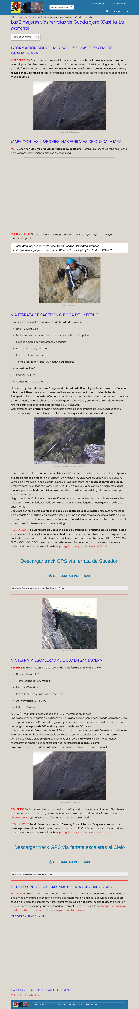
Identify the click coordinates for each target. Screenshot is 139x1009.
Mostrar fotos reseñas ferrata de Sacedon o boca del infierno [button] (38, 588)
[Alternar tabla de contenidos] (35, 37)
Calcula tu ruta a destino (25, 995)
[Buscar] (71, 7)
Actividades (98, 3)
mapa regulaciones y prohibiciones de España (81, 546)
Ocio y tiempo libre (116, 11)
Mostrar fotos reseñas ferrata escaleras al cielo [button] (32, 874)
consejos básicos (20, 817)
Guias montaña (118, 3)
